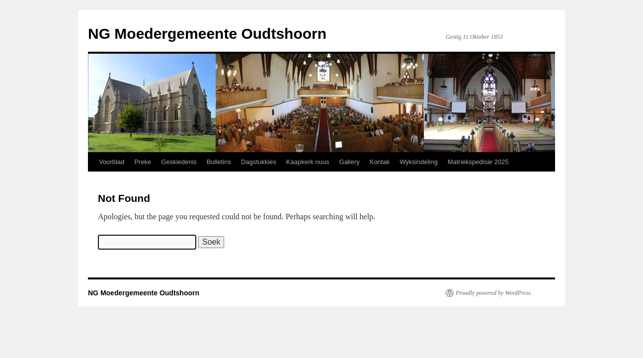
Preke (142, 162)
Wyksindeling (418, 162)
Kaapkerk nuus (307, 162)
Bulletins (219, 162)
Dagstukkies (258, 162)
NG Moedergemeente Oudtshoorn (207, 33)
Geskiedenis (179, 162)
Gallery (349, 162)
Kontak (380, 162)
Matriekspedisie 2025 (478, 162)
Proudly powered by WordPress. (494, 292)
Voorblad (111, 162)
